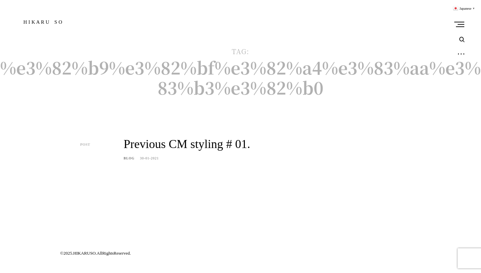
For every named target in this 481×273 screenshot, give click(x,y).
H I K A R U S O (42, 22)
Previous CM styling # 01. (187, 144)
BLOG (129, 158)
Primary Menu (461, 24)
